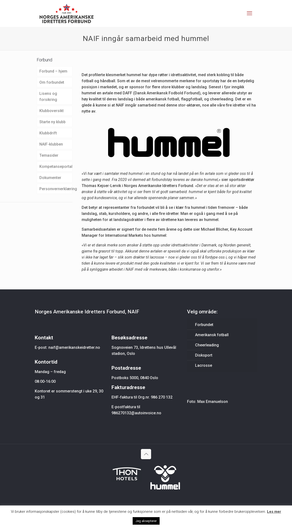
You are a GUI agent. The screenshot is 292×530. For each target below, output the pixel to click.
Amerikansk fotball (212, 335)
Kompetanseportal (55, 166)
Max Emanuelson (212, 401)
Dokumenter (50, 177)
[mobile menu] (249, 13)
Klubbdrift (48, 133)
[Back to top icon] (146, 454)
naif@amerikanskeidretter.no (74, 347)
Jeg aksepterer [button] (146, 521)
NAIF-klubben (51, 144)
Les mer (274, 511)
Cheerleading (207, 345)
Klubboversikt (51, 110)
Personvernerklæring (55, 189)
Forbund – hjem (53, 71)
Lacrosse (203, 365)
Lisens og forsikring (48, 96)
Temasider (48, 155)
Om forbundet (51, 82)
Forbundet (204, 324)
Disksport (203, 355)
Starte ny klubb (52, 122)
